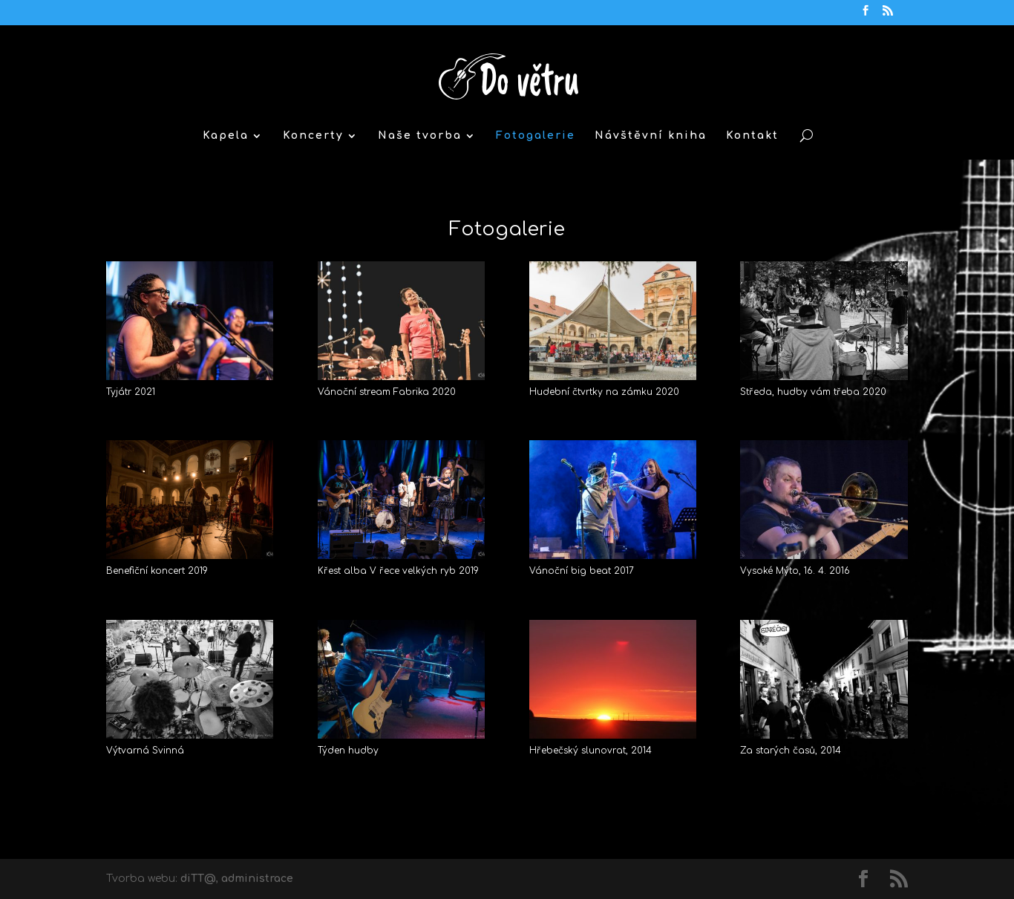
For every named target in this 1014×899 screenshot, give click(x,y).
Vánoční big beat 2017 (581, 571)
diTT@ (198, 878)
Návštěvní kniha (651, 136)
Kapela (226, 136)
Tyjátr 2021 (130, 392)
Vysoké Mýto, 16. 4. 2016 (795, 571)
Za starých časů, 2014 (790, 750)
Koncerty (313, 136)
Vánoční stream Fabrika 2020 (387, 392)
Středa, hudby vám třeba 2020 (813, 392)
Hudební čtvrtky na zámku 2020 (604, 392)
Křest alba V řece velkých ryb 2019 (398, 571)
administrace (257, 878)
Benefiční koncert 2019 (157, 571)
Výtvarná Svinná (145, 750)
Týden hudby (348, 750)
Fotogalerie (535, 136)
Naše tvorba (420, 136)
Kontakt (752, 136)
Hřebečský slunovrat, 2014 (590, 750)
